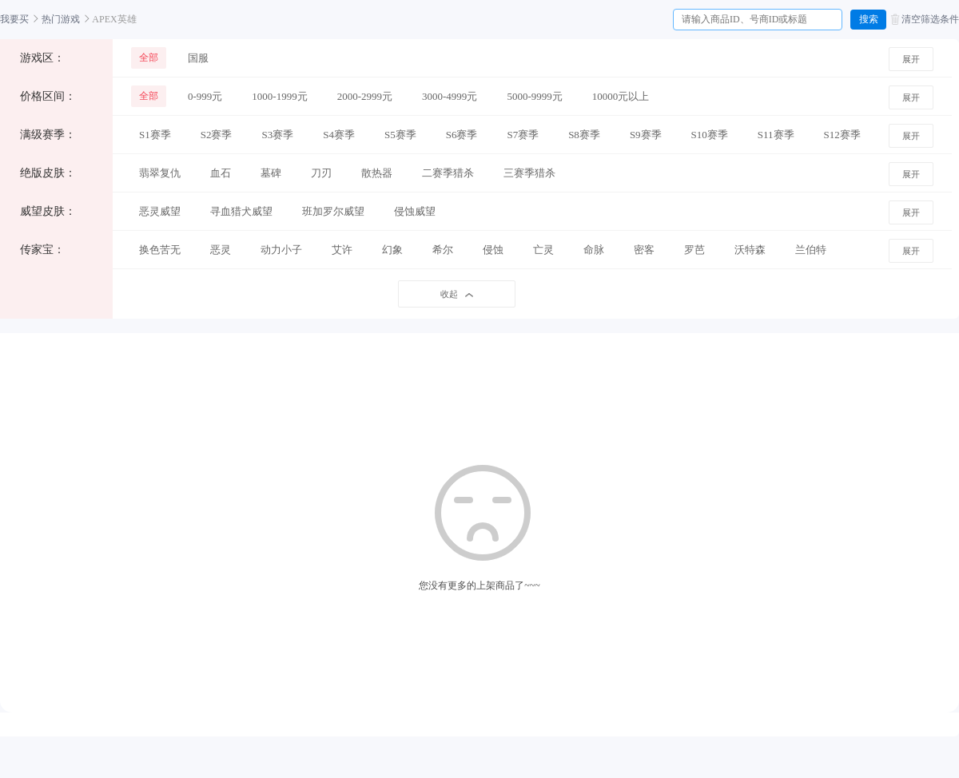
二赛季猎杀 (448, 173)
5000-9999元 (534, 96)
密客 (644, 250)
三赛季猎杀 (529, 173)
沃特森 (750, 250)
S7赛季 (523, 135)
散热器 (376, 173)
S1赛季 (155, 135)
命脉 (593, 250)
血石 (220, 173)
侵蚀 (493, 250)
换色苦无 (160, 250)
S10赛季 (709, 135)
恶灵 (220, 250)
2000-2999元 (364, 96)
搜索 (868, 19)
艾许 (342, 250)
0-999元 (205, 96)
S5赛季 (400, 135)
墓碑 (271, 173)
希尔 (442, 250)
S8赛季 (584, 135)
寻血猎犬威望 (241, 211)
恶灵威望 (160, 211)
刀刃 (321, 173)
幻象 (392, 250)
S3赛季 (277, 135)
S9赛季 (646, 135)
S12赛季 (842, 135)
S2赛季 (217, 135)
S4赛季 (339, 135)
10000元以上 (621, 96)
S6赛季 (462, 135)
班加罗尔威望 (333, 211)
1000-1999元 (279, 96)
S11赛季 (776, 135)
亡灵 (543, 250)
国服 (198, 58)
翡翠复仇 (160, 173)
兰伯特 (810, 250)
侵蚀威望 (415, 211)
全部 (148, 57)
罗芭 (694, 250)
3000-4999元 (449, 96)
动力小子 (281, 250)
